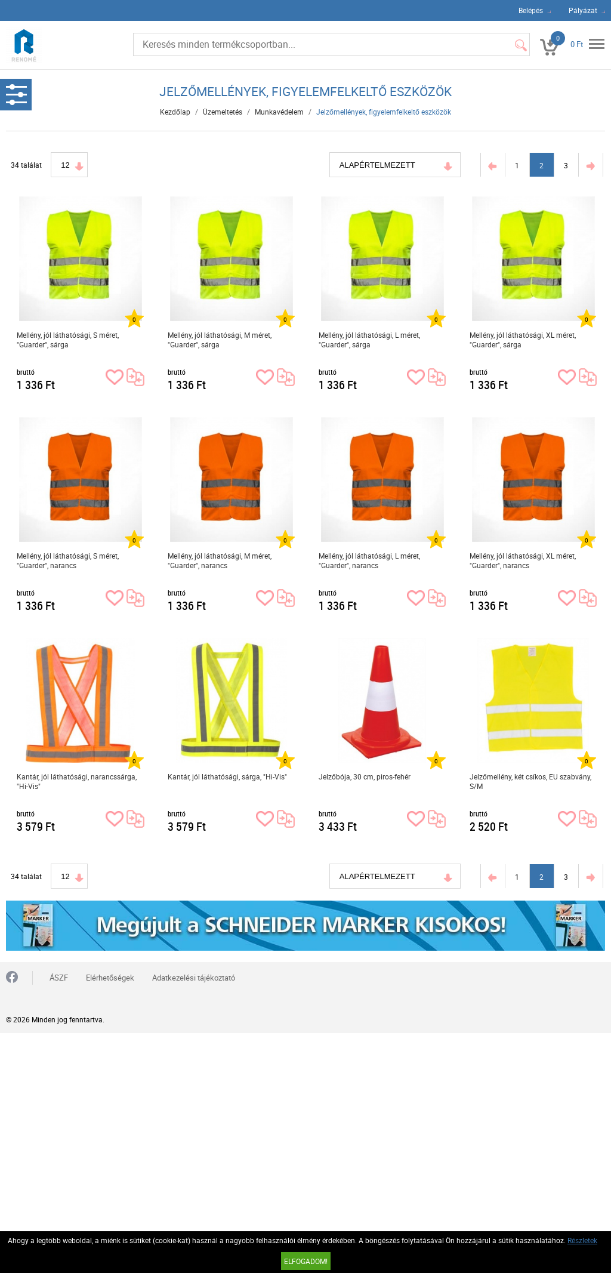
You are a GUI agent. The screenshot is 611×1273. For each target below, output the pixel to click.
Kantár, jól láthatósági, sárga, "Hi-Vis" (227, 776)
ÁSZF (59, 977)
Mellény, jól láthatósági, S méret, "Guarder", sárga (68, 339)
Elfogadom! (306, 1261)
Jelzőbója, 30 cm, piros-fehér (365, 776)
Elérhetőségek (110, 977)
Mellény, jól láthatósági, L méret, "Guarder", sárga (369, 339)
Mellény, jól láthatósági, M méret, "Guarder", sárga (219, 339)
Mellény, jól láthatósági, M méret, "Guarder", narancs (219, 560)
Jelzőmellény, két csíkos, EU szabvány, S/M (530, 781)
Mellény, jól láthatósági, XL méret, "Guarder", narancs (523, 560)
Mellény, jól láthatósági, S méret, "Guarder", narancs (68, 560)
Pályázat (583, 10)
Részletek (582, 1240)
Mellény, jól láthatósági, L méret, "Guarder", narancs (369, 560)
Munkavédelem (279, 111)
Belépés (531, 10)
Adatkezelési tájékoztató (193, 977)
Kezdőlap (175, 111)
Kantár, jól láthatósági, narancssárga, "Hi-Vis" (77, 781)
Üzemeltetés (222, 111)
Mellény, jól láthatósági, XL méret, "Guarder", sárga (523, 339)
